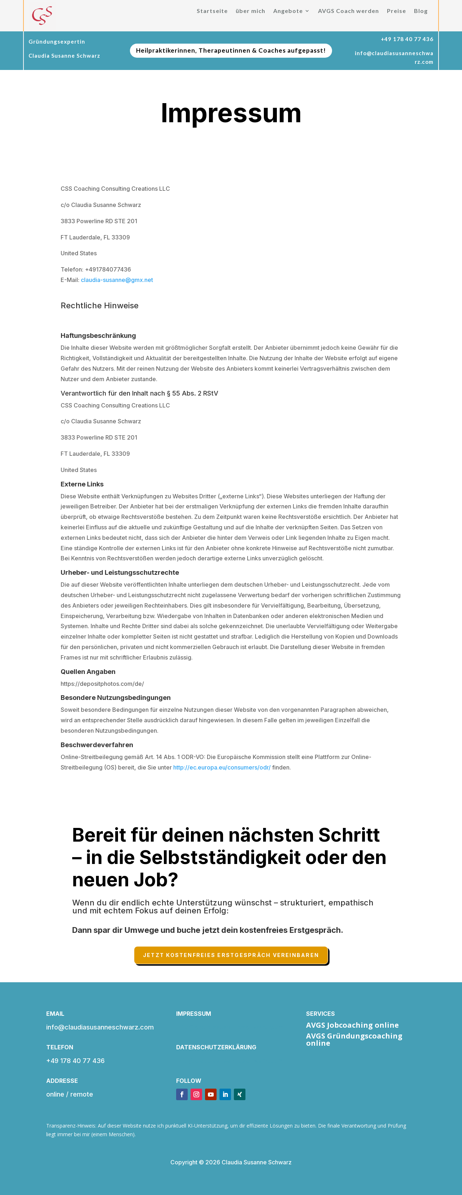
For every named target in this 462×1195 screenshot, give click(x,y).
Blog (421, 11)
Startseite (212, 11)
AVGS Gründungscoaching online (354, 1039)
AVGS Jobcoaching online (352, 1025)
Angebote (288, 11)
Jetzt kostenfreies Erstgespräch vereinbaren (231, 955)
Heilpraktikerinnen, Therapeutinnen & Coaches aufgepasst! (231, 50)
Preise (396, 11)
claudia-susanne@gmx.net (117, 279)
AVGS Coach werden (348, 11)
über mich (250, 11)
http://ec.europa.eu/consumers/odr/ (222, 767)
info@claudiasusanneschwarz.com (230, 1027)
